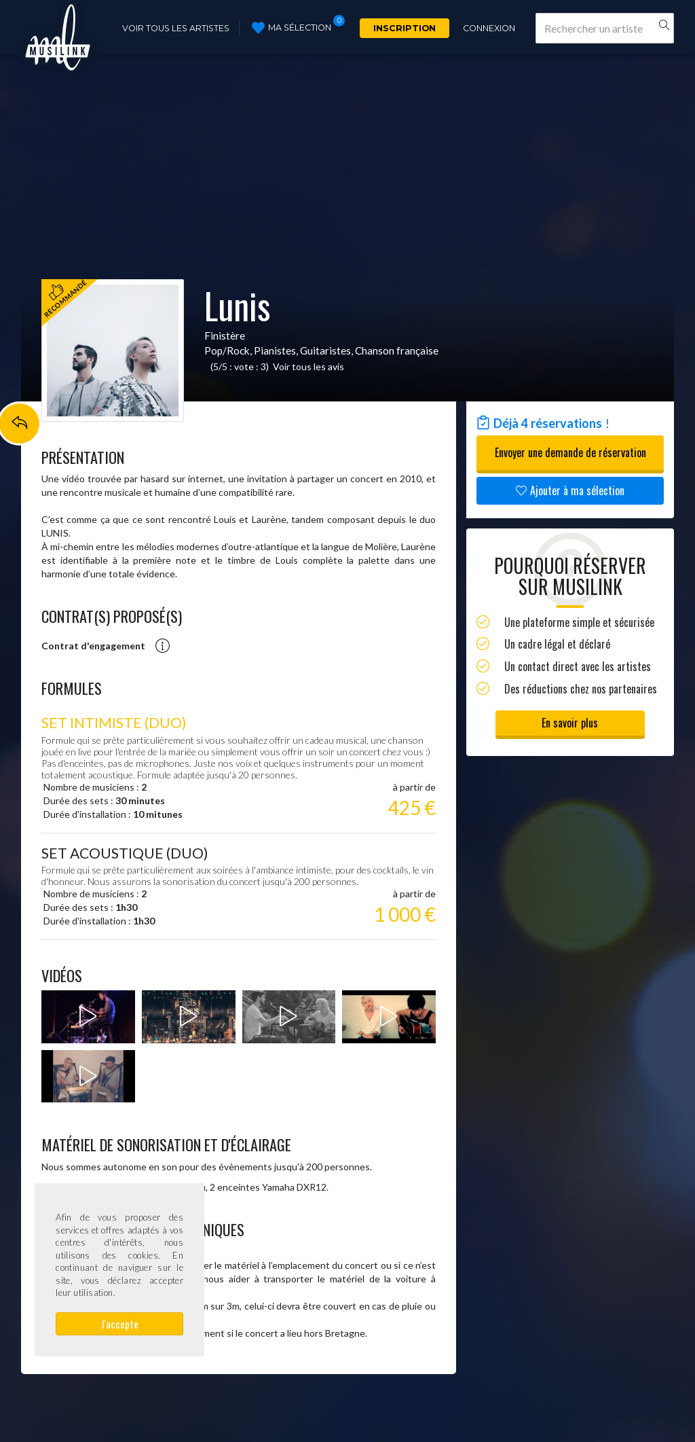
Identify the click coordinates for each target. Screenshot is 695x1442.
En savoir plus (570, 723)
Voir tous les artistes (175, 28)
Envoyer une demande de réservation (570, 452)
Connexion (489, 28)
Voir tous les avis (308, 366)
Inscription (404, 28)
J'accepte (119, 1323)
